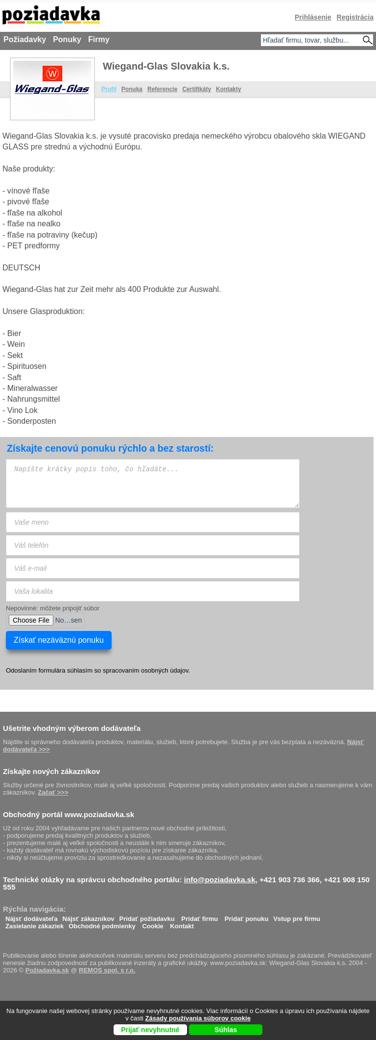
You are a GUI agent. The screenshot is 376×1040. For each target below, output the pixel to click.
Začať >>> (53, 792)
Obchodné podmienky (102, 923)
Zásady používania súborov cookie (198, 1018)
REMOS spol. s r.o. (107, 970)
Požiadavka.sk (47, 970)
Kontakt (181, 923)
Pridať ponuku (246, 916)
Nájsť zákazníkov (89, 916)
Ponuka (131, 89)
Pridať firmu (199, 916)
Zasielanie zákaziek (34, 923)
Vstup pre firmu (296, 916)
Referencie (162, 89)
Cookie (152, 923)
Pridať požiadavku (147, 916)
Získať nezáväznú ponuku (59, 640)
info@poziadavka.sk (220, 879)
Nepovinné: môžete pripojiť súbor (52, 608)
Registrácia (355, 17)
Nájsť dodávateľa (31, 916)
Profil (109, 89)
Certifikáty (196, 89)
